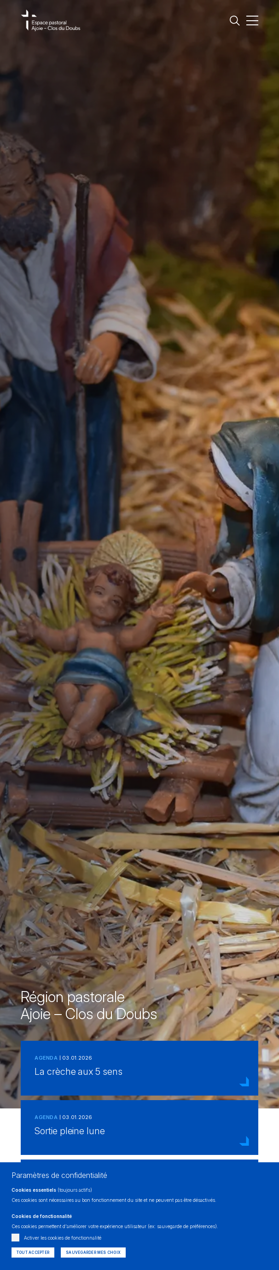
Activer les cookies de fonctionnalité (62, 1238)
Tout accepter (33, 1252)
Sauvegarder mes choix (93, 1252)
